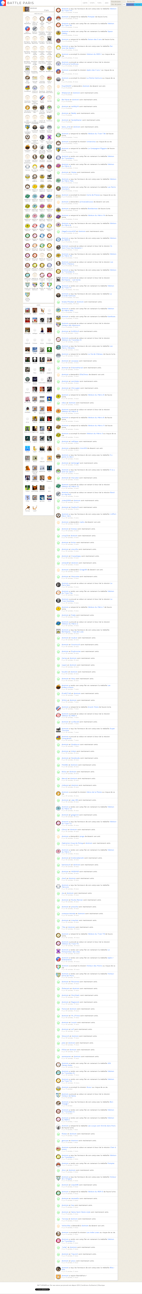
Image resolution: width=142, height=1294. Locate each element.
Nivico (64, 772)
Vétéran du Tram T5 (70, 944)
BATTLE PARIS (20, 3)
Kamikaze (111, 316)
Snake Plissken (68, 302)
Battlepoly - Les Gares (71, 280)
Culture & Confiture (70, 64)
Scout (89, 1087)
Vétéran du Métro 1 (96, 607)
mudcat (74, 638)
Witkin (64, 700)
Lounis (74, 1022)
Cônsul (64, 829)
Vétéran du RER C (94, 54)
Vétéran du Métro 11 (96, 425)
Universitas (91, 142)
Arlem (73, 751)
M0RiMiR (75, 871)
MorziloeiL (75, 995)
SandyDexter (76, 120)
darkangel (75, 463)
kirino (73, 542)
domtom (33, 8)
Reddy (73, 113)
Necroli (65, 778)
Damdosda (75, 758)
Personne (75, 982)
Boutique (102, 1285)
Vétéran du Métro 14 (96, 215)
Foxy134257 (66, 86)
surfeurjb (75, 722)
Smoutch (65, 1036)
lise (72, 1205)
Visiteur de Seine (69, 1096)
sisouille (74, 549)
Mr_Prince (75, 1016)
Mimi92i (65, 765)
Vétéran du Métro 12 (70, 486)
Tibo (63, 927)
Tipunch (74, 1254)
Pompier (91, 17)
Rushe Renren (77, 900)
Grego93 (83, 570)
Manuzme (75, 576)
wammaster (66, 1056)
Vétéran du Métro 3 (95, 433)
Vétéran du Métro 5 (70, 411)
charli (64, 878)
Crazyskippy (76, 556)
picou (73, 1261)
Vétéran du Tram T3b (97, 134)
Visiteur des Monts (94, 966)
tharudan (75, 478)
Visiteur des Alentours (71, 325)
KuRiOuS (75, 331)
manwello (75, 1198)
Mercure (65, 887)
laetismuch (66, 865)
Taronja (65, 1219)
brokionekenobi (77, 858)
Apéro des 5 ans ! (94, 70)
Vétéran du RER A (69, 716)
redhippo (74, 441)
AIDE (106, 3)
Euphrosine (76, 651)
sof (72, 1029)
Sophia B (75, 507)
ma (63, 893)
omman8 (65, 563)
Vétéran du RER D (95, 1192)
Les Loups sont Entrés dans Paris (101, 1126)
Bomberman (93, 208)
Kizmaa (74, 529)
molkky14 (75, 106)
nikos (64, 403)
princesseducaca (86, 202)
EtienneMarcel (77, 368)
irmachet (74, 920)
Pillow (64, 1050)
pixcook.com (67, 1285)
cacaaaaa (74, 361)
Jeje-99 (74, 800)
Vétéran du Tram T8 (96, 934)
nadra (82, 522)
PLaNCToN (66, 693)
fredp (73, 615)
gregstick (75, 815)
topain (64, 665)
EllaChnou (84, 374)
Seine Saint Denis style (80, 1212)
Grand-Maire (93, 707)
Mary (73, 679)
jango (82, 836)
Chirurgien (75, 388)
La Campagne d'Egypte (97, 148)
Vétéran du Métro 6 (96, 417)
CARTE (85, 3)
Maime (73, 172)
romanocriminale (68, 913)
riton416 (83, 448)
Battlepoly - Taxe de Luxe (72, 632)
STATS (92, 3)
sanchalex (75, 381)
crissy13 (65, 536)
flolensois (66, 988)
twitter (138, 4)
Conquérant (66, 738)
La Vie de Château (95, 354)
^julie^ (64, 1247)
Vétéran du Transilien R (71, 340)
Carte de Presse (93, 195)
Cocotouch (75, 645)
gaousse (65, 1140)
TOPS (99, 3)
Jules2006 (66, 500)
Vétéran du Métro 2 (70, 624)
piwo (64, 1043)
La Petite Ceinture (94, 78)
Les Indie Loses (93, 1232)
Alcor (64, 1170)
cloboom (65, 785)
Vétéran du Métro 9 (96, 395)
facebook (130, 4)
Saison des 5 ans (95, 39)
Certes (64, 658)
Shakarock (66, 93)
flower (64, 1134)
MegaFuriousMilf (69, 231)
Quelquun (75, 744)
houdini (65, 672)
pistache (74, 907)
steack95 (75, 1185)
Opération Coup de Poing (72, 843)
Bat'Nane (65, 100)
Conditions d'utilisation (89, 1285)
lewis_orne (66, 127)
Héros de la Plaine (94, 792)
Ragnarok (75, 1002)
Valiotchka (66, 1226)
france (64, 1009)
